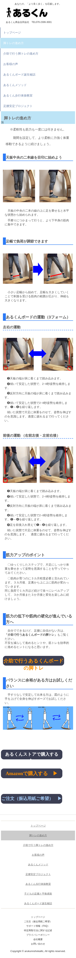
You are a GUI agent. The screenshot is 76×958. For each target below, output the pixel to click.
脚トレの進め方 (13, 43)
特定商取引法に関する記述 (38, 930)
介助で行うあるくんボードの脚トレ (34, 662)
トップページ (12, 32)
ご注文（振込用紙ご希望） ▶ (31, 798)
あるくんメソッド (15, 85)
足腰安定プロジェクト (18, 106)
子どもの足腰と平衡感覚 (38, 893)
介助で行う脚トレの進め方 (20, 53)
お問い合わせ (38, 943)
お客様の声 (10, 64)
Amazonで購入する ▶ (32, 773)
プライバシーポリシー (38, 935)
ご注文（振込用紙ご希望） (38, 921)
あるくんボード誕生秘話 (19, 74)
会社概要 (38, 939)
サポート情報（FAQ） (38, 926)
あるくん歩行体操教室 (18, 95)
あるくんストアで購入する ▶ (34, 755)
